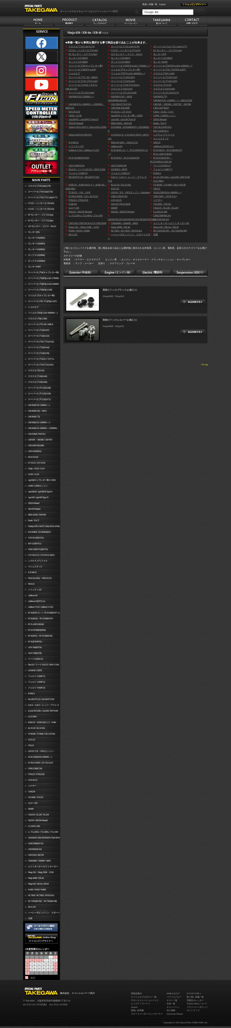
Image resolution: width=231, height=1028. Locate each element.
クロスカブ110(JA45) (37, 376)
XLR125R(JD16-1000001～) (40, 757)
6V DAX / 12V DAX (36, 462)
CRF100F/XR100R (36, 445)
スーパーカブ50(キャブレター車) (43, 272)
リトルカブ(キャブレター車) (41, 295)
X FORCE (32, 572)
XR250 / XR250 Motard (38, 820)
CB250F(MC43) (34, 849)
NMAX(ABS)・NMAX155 (39, 578)
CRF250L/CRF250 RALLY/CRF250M (33, 856)
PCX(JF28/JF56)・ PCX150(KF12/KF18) (33, 642)
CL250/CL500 (34, 826)
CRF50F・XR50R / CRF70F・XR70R (38, 440)
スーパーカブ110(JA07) (38, 330)
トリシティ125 (35, 589)
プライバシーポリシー (197, 1007)
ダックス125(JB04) (36, 261)
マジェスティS (35, 566)
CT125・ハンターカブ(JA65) (41, 203)
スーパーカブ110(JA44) (38, 347)
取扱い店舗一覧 (149, 4)
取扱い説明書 (137, 1010)
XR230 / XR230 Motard (80, 211)
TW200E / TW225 (35, 797)
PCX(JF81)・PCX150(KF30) (40, 635)
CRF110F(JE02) (34, 451)
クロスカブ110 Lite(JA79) (39, 186)
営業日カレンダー (195, 1000)
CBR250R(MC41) (35, 843)
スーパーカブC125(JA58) (39, 393)
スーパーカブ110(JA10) (38, 336)
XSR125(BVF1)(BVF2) (38, 549)
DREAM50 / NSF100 (37, 514)
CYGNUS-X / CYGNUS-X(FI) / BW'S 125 (39, 556)
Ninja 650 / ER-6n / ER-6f (38, 883)
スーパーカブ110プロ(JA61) (40, 364)
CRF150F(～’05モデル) (165, 196)
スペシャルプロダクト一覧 (144, 997)
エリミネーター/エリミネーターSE (40, 867)
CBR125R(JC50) (35, 768)
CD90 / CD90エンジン (38, 485)
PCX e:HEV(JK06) (36, 624)
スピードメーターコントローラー (147, 1014)
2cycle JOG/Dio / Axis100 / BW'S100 (43, 710)
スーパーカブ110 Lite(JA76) (40, 191)
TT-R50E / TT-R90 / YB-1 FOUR (41, 734)
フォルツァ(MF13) (36, 687)
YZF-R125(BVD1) (36, 537)
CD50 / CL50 (33, 474)
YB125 (31, 745)
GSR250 (31, 791)
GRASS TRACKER (120, 204)
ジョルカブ (33, 307)
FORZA (31, 693)
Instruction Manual (175, 1014)
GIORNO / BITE (35, 670)
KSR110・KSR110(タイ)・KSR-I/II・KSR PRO (39, 723)
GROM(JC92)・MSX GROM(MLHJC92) (34, 412)
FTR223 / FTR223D (36, 774)
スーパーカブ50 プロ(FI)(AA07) (42, 301)
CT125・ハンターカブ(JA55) (41, 209)
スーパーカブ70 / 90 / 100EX (40, 324)
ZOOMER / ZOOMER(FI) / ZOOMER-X (37, 533)
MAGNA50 (33, 457)
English (162, 4)
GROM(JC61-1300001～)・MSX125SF (37, 423)
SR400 (30, 808)
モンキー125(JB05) (36, 237)
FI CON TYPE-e (194, 993)
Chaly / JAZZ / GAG (36, 468)
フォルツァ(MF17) (36, 676)
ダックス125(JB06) (36, 255)
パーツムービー (174, 997)
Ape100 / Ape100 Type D (38, 497)
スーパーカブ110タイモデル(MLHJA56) (38, 360)
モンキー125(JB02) (36, 249)
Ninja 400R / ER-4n (36, 878)
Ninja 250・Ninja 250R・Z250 (41, 872)
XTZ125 (31, 739)
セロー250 (32, 803)
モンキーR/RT (34, 266)
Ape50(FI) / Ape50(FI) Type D (40, 491)
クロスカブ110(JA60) (37, 382)
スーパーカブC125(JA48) (39, 387)
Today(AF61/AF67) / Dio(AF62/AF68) (43, 526)
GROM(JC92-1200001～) (38, 405)
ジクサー (32, 785)
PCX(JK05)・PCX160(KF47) (40, 618)
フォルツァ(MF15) (36, 682)
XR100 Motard (34, 509)
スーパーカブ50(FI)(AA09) (40, 289)
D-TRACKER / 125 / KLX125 (40, 762)
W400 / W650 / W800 (37, 889)
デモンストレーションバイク (145, 1000)
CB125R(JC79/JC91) (36, 434)
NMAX (31, 584)
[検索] (167, 12)
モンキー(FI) (33, 232)
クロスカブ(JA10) (36, 370)
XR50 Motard (33, 503)
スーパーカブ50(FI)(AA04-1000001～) (41, 285)
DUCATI (32, 907)
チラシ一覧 (172, 1000)
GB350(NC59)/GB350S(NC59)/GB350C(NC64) (44, 837)
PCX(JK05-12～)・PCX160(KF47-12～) (41, 613)
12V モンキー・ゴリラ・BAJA (42, 226)
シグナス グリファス (37, 560)
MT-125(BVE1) (34, 543)
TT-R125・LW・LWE (79, 192)
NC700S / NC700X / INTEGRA (41, 895)
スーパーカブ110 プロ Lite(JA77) (42, 197)
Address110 (32, 595)
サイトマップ (193, 1010)
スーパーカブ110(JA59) (38, 353)
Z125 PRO (32, 716)
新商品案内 (136, 993)
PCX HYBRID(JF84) (37, 630)
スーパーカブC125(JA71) (39, 399)
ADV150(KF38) (34, 653)
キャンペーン (173, 1007)
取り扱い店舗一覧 (195, 997)
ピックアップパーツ (140, 1003)
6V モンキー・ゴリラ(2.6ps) (40, 220)
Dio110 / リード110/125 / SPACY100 (43, 664)
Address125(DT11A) (36, 601)
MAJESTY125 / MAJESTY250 (41, 699)
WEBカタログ (173, 993)
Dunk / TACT (33, 520)
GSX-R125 (32, 780)
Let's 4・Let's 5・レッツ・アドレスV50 (41, 706)
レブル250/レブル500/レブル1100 (43, 832)
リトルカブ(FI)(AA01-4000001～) (43, 312)
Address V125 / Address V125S (40, 607)
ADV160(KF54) (34, 647)
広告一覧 (171, 1003)
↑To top (204, 364)
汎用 (30, 918)
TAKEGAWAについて (197, 1003)
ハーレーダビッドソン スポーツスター (41, 913)
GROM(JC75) (34, 416)
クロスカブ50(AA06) (37, 318)
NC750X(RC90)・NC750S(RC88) (42, 901)
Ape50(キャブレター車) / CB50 (41, 480)
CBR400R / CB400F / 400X (39, 860)
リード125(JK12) (35, 659)
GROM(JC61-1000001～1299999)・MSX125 (41, 429)
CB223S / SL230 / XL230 (38, 814)
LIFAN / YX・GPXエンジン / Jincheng (38, 752)
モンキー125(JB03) (36, 243)
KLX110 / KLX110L (36, 728)
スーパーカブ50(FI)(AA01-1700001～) (41, 279)
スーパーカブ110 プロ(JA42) (41, 341)
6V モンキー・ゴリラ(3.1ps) (40, 214)
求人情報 (171, 1010)
